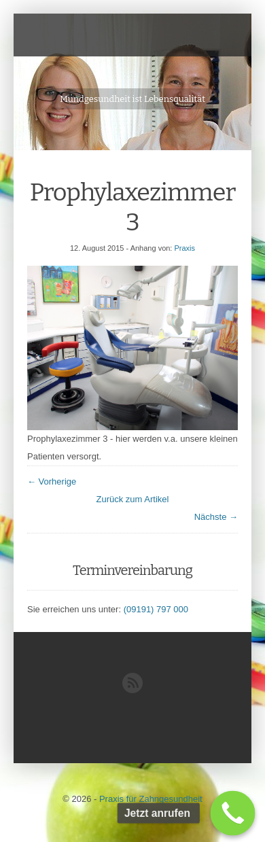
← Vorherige (51, 481)
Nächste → (216, 517)
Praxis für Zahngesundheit (150, 799)
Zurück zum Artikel (132, 499)
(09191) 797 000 (156, 609)
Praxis (184, 248)
